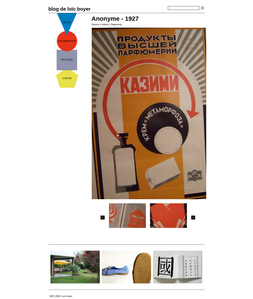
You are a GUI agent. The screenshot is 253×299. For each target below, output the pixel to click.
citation (66, 78)
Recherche (160, 8)
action (67, 22)
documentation (67, 41)
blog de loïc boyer (69, 9)
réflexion (67, 60)
